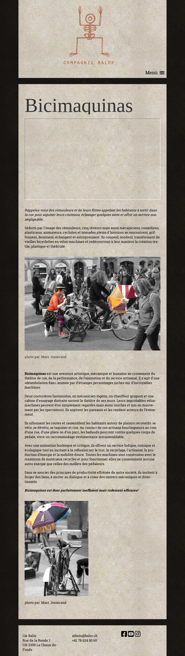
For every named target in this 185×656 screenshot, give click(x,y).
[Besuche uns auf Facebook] (124, 633)
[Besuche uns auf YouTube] (131, 633)
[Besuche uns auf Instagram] (137, 633)
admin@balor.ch (84, 635)
